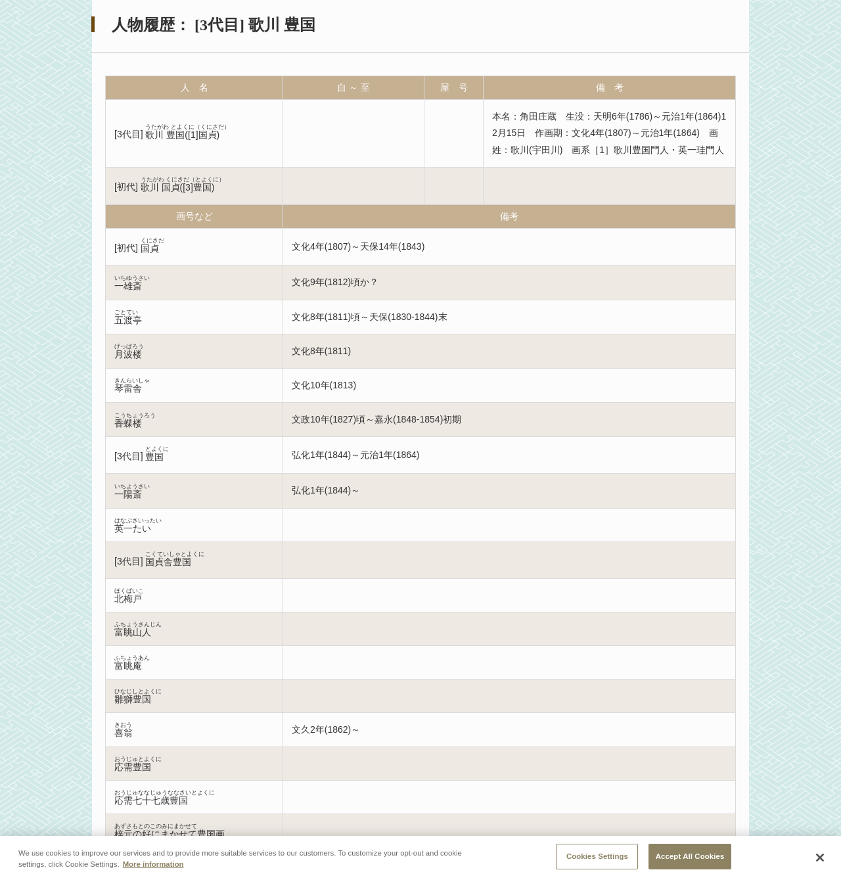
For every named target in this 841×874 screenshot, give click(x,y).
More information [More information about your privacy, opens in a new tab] (153, 869)
